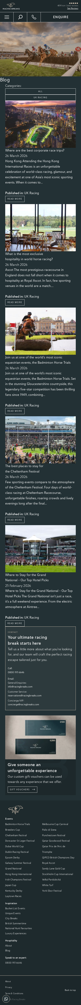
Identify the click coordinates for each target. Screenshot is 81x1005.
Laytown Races (13, 896)
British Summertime (15, 923)
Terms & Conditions (14, 993)
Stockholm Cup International (57, 874)
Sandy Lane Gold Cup (53, 868)
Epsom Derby (12, 857)
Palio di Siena (49, 829)
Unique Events (13, 913)
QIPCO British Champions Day (58, 857)
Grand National (13, 868)
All (40, 91)
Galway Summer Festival (18, 862)
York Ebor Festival (52, 890)
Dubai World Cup (14, 846)
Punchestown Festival (53, 835)
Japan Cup (10, 885)
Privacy (8, 987)
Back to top (70, 990)
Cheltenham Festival (16, 835)
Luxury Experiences (15, 933)
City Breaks (11, 918)
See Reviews (72, 8)
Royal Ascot (48, 862)
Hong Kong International (18, 874)
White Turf (47, 885)
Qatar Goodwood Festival (56, 840)
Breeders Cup (12, 829)
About (8, 945)
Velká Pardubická (51, 879)
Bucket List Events (15, 908)
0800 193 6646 (13, 962)
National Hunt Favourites (18, 928)
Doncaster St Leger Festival (20, 840)
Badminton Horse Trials (17, 824)
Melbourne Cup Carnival (55, 824)
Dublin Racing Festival (17, 851)
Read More (14, 198)
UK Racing (40, 97)
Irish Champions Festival (18, 879)
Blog (7, 950)
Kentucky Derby (13, 890)
